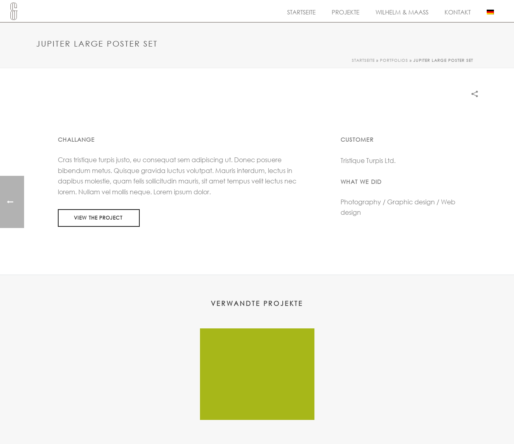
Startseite (301, 12)
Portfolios (394, 60)
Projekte (345, 12)
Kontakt (458, 12)
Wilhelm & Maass (401, 12)
